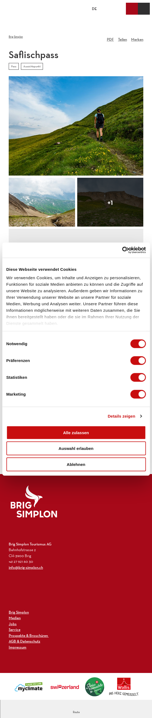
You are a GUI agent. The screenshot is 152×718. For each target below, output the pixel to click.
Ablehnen (76, 464)
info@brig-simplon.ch (26, 567)
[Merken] (137, 37)
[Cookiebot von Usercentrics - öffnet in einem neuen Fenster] (122, 250)
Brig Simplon (16, 37)
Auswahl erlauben (75, 448)
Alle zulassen (76, 432)
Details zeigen (121, 416)
